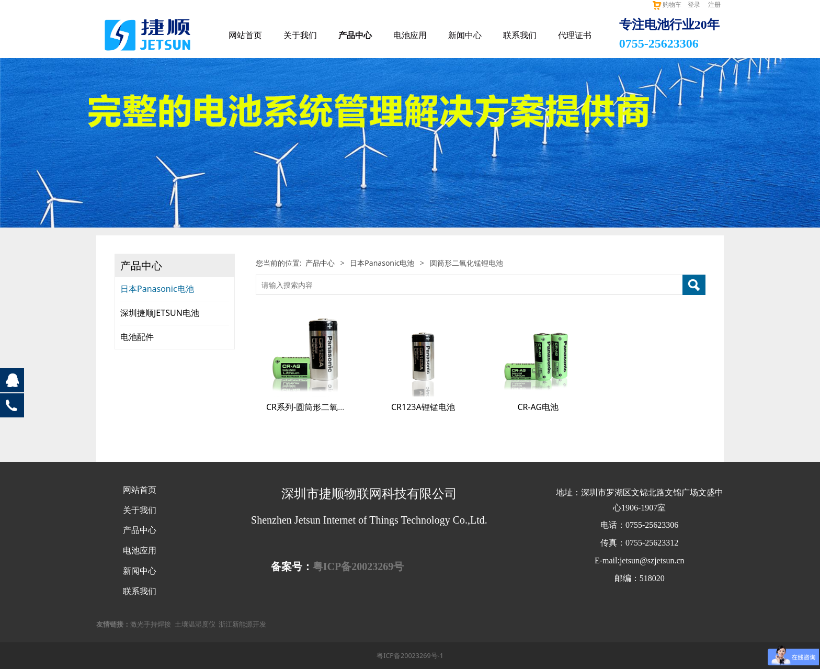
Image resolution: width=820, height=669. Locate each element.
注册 (714, 4)
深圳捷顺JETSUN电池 (159, 313)
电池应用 (410, 35)
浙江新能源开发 (242, 624)
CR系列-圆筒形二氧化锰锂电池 (323, 407)
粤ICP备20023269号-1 (410, 655)
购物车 (666, 4)
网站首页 (245, 35)
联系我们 (520, 35)
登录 (694, 4)
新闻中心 (465, 35)
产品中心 (355, 35)
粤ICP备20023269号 (358, 566)
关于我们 (300, 35)
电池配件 (137, 337)
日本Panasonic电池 (157, 288)
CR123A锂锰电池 (423, 407)
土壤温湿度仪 (195, 624)
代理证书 (574, 35)
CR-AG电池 (538, 407)
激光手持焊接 (150, 624)
